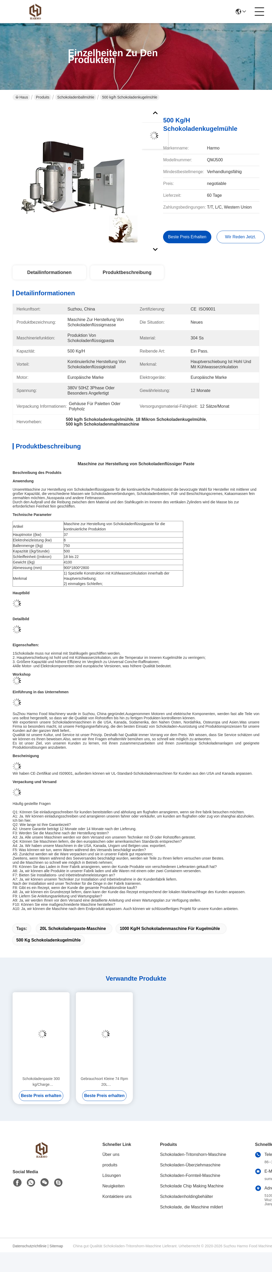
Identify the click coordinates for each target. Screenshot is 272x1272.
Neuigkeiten (113, 1186)
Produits (42, 97)
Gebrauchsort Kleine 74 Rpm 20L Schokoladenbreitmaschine (104, 1082)
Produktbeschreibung (127, 272)
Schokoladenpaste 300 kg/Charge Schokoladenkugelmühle (41, 1082)
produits (109, 1165)
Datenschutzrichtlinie (29, 1246)
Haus (21, 97)
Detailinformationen (49, 272)
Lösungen (111, 1175)
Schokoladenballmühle (75, 97)
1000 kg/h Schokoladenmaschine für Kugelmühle (170, 928)
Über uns (110, 1154)
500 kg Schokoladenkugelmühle (48, 940)
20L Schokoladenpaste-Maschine (73, 928)
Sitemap (56, 1246)
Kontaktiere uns (117, 1196)
